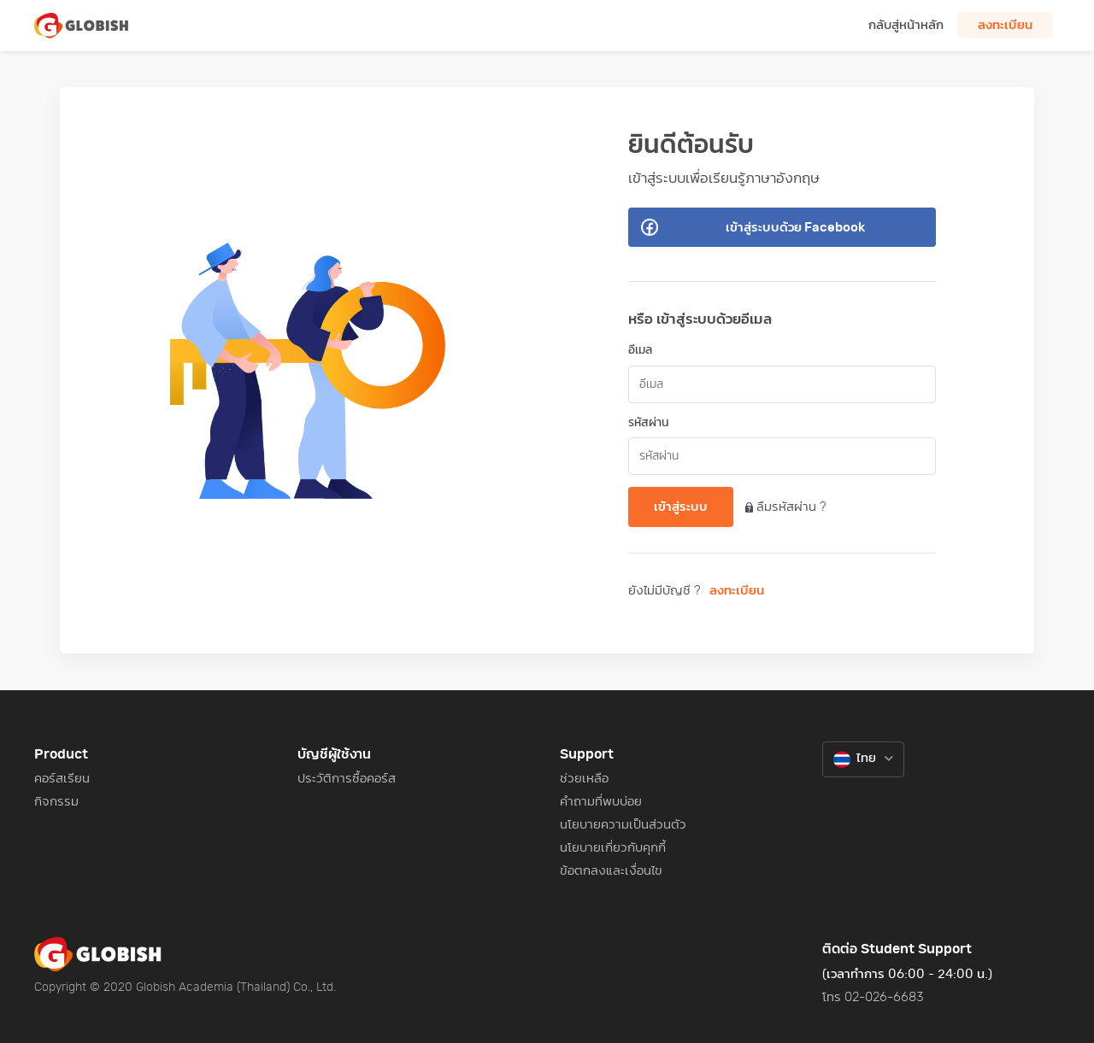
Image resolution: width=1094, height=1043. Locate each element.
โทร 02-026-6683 (873, 997)
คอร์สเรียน (62, 778)
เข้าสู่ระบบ (681, 507)
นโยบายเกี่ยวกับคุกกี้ (613, 847)
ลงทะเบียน (736, 590)
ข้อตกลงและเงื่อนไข (611, 870)
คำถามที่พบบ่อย (601, 801)
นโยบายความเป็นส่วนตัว (623, 824)
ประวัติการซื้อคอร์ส (346, 778)
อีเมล (640, 350)
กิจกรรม (56, 801)
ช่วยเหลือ (584, 778)
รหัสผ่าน (648, 423)
